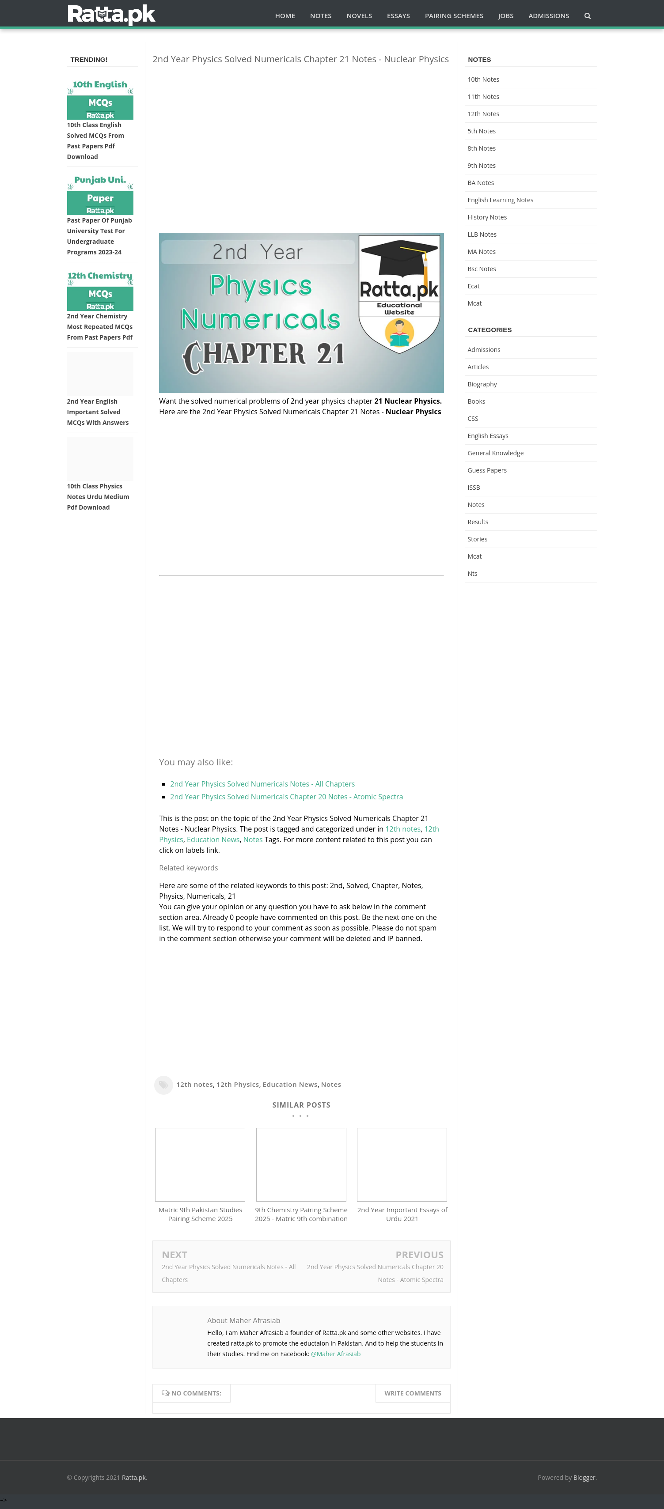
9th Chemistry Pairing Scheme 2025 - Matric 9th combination (301, 1218)
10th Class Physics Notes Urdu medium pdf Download (98, 496)
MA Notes (482, 251)
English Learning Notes (501, 200)
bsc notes (482, 269)
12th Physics (237, 1084)
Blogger (584, 1481)
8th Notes (482, 148)
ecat (474, 286)
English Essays (488, 435)
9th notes (482, 165)
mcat (475, 303)
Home (285, 15)
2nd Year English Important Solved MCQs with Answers (98, 412)
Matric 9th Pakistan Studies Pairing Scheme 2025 (200, 1218)
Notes (253, 839)
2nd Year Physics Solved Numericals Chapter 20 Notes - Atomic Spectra (286, 797)
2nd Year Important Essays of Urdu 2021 (402, 1218)
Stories (478, 539)
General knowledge (496, 453)
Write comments (413, 1397)
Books (477, 401)
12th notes (403, 829)
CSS (473, 418)
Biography (482, 384)
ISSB (474, 487)
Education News (213, 839)
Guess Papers (487, 470)
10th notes (484, 79)
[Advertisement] (301, 133)
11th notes (484, 96)
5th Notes (482, 131)
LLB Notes (482, 234)
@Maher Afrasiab (335, 1358)
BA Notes (481, 182)
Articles (478, 367)
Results (478, 522)
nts (473, 573)
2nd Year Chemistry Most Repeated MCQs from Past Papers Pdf (100, 326)
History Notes (487, 217)
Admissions (484, 349)
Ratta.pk (134, 1481)
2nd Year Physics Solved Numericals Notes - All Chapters (262, 784)
